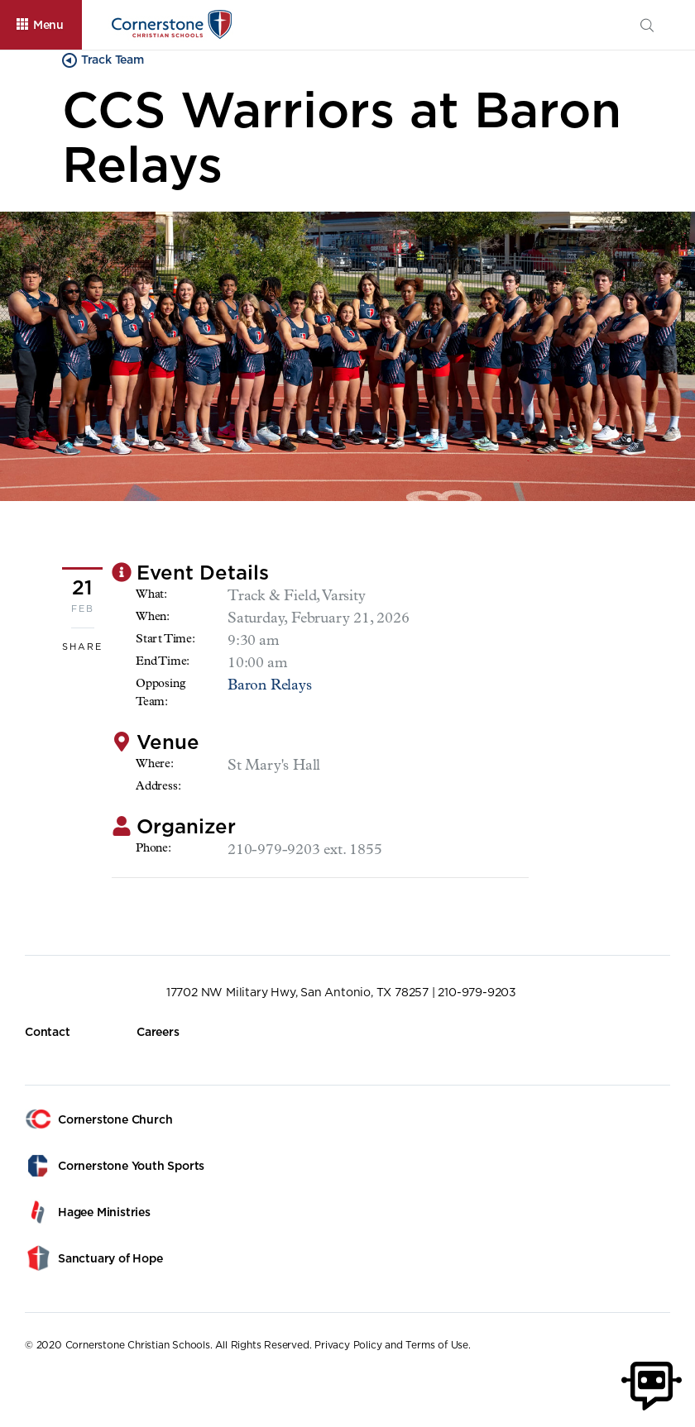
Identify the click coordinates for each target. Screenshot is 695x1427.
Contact (47, 1031)
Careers (158, 1031)
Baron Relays (270, 686)
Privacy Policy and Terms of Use (391, 1345)
